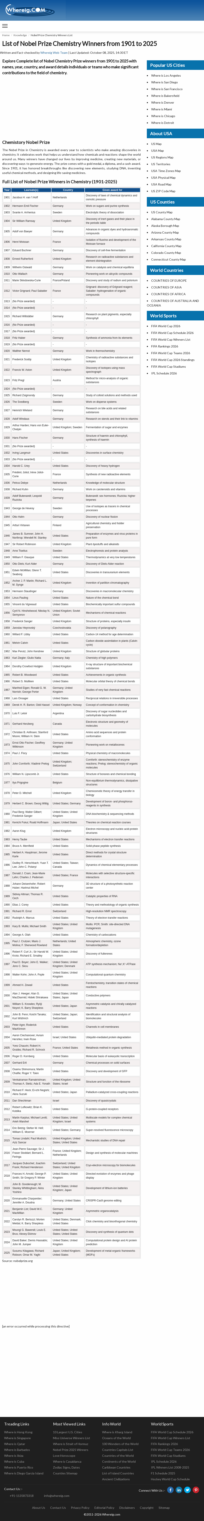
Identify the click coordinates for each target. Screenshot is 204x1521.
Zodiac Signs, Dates (66, 1467)
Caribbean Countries (116, 1467)
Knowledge (20, 35)
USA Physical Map (163, 177)
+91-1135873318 (22, 1495)
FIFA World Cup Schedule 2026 (172, 333)
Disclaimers (127, 1507)
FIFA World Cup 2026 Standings (173, 360)
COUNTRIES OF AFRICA (168, 294)
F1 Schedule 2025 (163, 1473)
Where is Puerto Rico (18, 1467)
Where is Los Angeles (166, 75)
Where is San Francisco (167, 89)
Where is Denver (162, 102)
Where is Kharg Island (117, 1432)
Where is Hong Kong (18, 1432)
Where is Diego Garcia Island (23, 1473)
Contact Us (58, 1507)
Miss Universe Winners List (71, 1438)
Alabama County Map (165, 219)
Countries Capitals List (117, 1450)
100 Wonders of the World (120, 1444)
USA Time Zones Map (166, 171)
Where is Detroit (162, 123)
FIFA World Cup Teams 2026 (170, 353)
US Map (156, 144)
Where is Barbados (17, 1450)
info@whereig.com (56, 1495)
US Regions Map (162, 157)
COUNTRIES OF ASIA (166, 287)
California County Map (166, 246)
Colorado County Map (166, 252)
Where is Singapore (17, 1438)
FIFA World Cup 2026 (165, 326)
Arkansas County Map (166, 239)
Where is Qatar (14, 1444)
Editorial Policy (104, 1507)
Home (6, 35)
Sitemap (164, 1507)
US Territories (160, 164)
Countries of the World (118, 1455)
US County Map (162, 212)
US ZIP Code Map (163, 191)
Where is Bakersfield (165, 96)
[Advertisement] (71, 106)
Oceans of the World (116, 1438)
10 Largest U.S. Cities (67, 1432)
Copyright (147, 1507)
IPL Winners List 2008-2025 (170, 1467)
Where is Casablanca (67, 1461)
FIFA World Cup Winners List (170, 339)
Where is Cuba (14, 1461)
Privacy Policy (80, 1507)
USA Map (157, 150)
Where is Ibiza (13, 1455)
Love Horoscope (64, 1455)
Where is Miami (161, 109)
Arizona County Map (165, 232)
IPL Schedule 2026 (164, 373)
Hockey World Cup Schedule (170, 1479)
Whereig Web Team (54, 52)
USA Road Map (161, 184)
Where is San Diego (164, 82)
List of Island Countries (118, 1473)
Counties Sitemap (65, 1473)
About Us (38, 1507)
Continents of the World (119, 1461)
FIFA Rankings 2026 (164, 346)
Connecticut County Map (168, 259)
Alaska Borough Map (165, 225)
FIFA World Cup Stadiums (168, 366)
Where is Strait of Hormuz (70, 1444)
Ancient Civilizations (116, 1479)
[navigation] (5, 26)
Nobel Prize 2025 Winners (70, 1450)
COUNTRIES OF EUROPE (169, 280)
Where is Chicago (163, 116)
